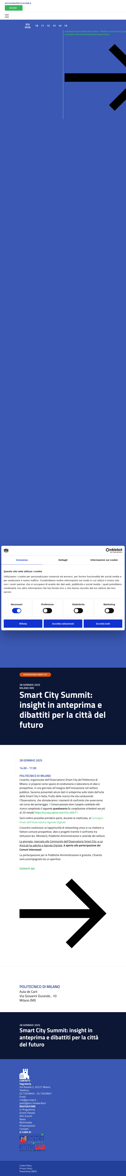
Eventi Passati (27, 1112)
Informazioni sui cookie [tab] (104, 560)
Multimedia (25, 1122)
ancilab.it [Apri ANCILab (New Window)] (26, 3)
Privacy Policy (25, 1168)
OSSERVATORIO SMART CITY (35, 674)
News (22, 1119)
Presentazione (27, 1125)
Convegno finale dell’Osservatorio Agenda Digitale (61, 820)
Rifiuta (23, 623)
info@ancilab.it (27, 1099)
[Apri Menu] (7, 16)
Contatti (24, 1128)
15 (65, 25)
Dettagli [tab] (63, 560)
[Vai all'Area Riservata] (14, 8)
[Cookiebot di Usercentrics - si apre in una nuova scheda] (108, 550)
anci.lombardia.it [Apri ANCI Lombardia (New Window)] (13, 3)
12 (48, 25)
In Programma (27, 1109)
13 (54, 25)
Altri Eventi (25, 1116)
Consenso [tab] (22, 560)
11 (42, 25)
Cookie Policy (25, 1165)
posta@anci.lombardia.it (32, 1103)
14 (59, 25)
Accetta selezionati (63, 623)
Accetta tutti (103, 623)
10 (36, 25)
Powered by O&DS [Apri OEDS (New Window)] (28, 1171)
